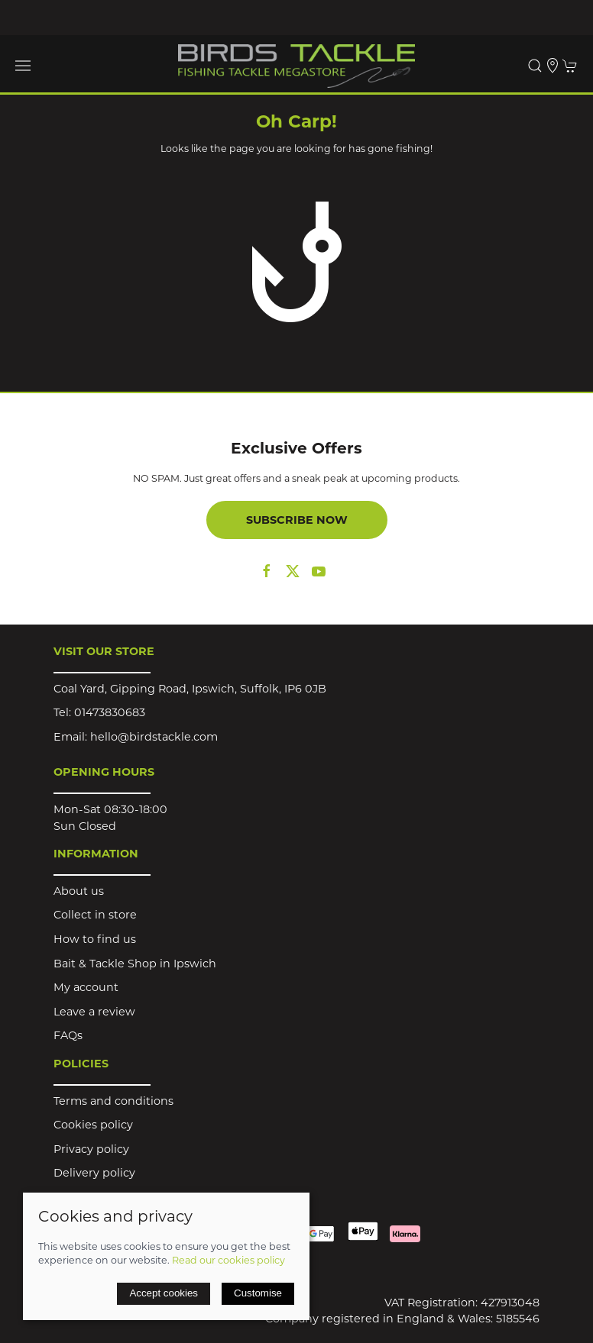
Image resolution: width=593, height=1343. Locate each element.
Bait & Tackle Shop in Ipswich (134, 963)
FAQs (68, 1035)
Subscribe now (297, 520)
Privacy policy (91, 1149)
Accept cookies (163, 1293)
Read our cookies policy (228, 1260)
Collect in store (95, 915)
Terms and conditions (113, 1101)
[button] (23, 65)
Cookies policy (93, 1125)
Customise (258, 1293)
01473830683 (109, 712)
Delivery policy (94, 1173)
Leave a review (94, 1012)
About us (78, 891)
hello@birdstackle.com (154, 737)
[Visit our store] (552, 65)
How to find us (94, 939)
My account (85, 987)
